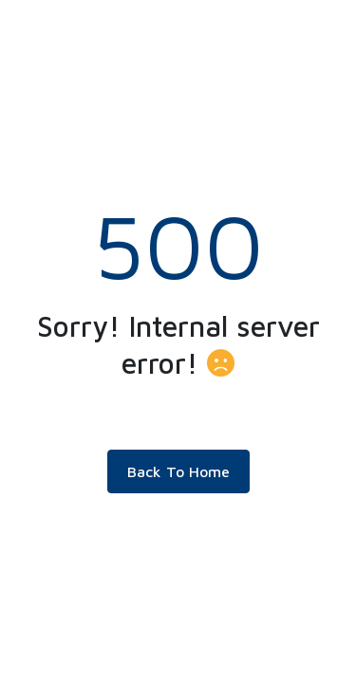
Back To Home (178, 471)
